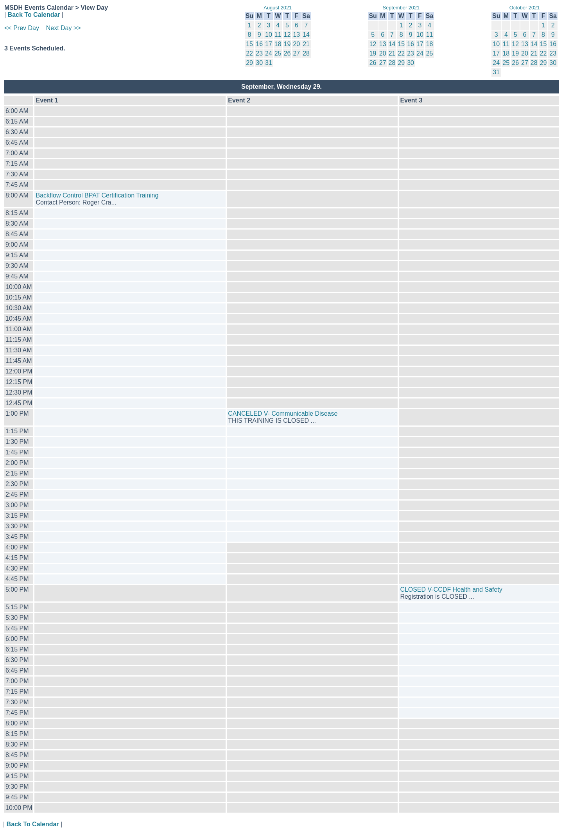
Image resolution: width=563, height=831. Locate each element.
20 (296, 44)
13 (296, 34)
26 (287, 53)
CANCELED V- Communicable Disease (282, 413)
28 (306, 53)
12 (287, 34)
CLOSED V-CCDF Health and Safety (451, 589)
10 (268, 34)
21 (306, 44)
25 (278, 53)
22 (249, 53)
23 (259, 53)
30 (259, 62)
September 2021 (401, 8)
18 (278, 44)
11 (278, 34)
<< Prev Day (21, 28)
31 (268, 62)
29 (249, 62)
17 (268, 44)
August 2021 (278, 8)
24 (268, 53)
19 (287, 44)
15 (249, 44)
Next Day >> (63, 28)
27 (296, 53)
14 (306, 34)
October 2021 (524, 8)
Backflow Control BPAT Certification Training (97, 195)
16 (259, 44)
